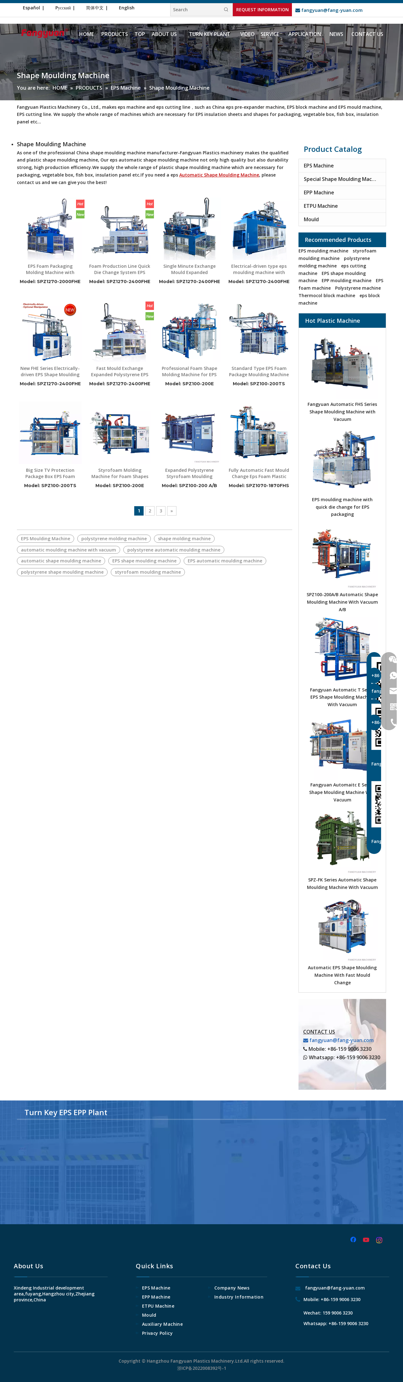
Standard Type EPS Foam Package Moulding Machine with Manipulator (259, 371)
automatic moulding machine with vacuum (68, 550)
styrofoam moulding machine (148, 572)
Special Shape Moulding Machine (343, 179)
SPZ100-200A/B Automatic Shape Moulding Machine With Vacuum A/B (342, 601)
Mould (311, 219)
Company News (231, 1288)
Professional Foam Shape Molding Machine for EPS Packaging (189, 371)
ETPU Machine (321, 205)
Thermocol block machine (326, 295)
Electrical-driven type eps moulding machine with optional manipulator (259, 269)
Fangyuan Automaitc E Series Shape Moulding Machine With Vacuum (342, 792)
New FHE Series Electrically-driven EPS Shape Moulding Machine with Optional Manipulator (50, 371)
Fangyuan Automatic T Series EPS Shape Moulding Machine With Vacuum (342, 697)
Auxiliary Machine (162, 1324)
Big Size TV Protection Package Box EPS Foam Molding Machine (50, 473)
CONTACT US (319, 1031)
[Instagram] (380, 1240)
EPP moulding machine (346, 280)
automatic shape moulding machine (61, 561)
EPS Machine (319, 165)
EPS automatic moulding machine (225, 561)
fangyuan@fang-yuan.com (329, 10)
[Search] (195, 9)
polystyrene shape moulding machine (62, 572)
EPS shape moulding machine (144, 561)
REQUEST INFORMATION (262, 9)
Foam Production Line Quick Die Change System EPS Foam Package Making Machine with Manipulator (119, 269)
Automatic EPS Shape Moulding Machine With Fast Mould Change (342, 975)
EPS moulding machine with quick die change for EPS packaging (342, 506)
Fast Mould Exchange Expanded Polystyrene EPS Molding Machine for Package (119, 371)
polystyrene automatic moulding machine (173, 550)
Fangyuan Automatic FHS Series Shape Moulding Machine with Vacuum (342, 411)
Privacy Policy (157, 1333)
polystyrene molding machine (114, 538)
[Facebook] (354, 1240)
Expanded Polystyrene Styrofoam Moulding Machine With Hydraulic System (189, 473)
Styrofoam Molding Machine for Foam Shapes (119, 473)
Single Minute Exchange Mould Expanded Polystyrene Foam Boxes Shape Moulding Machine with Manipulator (189, 269)
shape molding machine (184, 538)
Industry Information (238, 1297)
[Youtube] (367, 1240)
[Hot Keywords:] (226, 9)
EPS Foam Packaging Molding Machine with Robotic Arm (50, 269)
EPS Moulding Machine (45, 538)
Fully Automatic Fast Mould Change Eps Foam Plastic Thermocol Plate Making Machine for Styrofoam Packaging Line (259, 473)
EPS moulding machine (323, 251)
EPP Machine (319, 192)
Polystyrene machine (358, 288)
